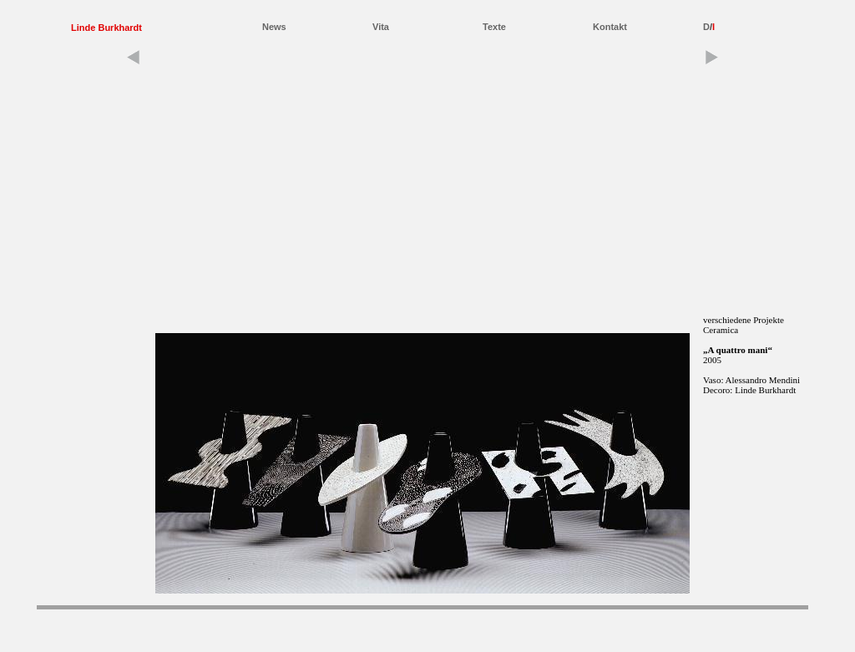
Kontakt (610, 27)
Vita (380, 27)
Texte (494, 27)
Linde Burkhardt (106, 28)
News (274, 27)
